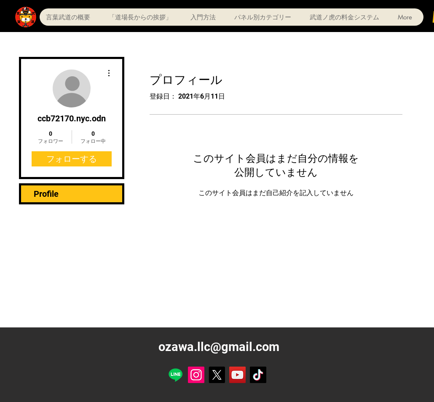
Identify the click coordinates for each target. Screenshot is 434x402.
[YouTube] (237, 375)
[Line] (175, 375)
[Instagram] (196, 375)
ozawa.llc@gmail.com (218, 347)
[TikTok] (258, 375)
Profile (46, 194)
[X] (217, 375)
